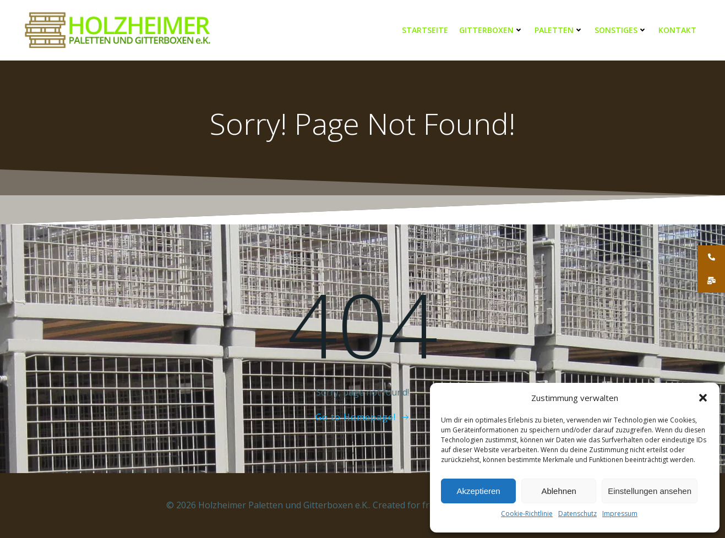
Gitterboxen (491, 30)
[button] (702, 397)
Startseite (425, 30)
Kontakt (677, 30)
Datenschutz (577, 513)
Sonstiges (621, 30)
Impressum (619, 513)
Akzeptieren (478, 491)
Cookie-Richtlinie (527, 513)
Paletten (559, 30)
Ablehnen (558, 491)
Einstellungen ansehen (649, 491)
